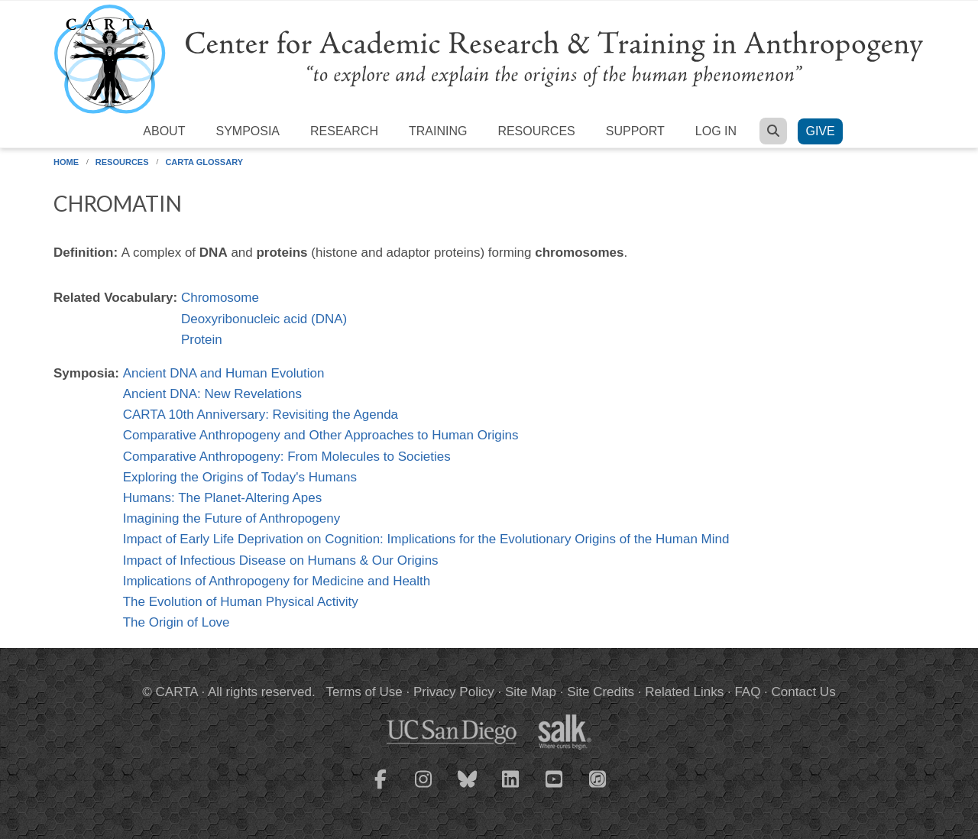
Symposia (247, 131)
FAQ (747, 692)
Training (438, 131)
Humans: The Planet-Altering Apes (222, 498)
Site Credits (600, 692)
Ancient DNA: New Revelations (212, 394)
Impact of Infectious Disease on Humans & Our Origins (281, 560)
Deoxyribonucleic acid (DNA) (264, 319)
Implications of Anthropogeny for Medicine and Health (277, 581)
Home (66, 162)
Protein (201, 339)
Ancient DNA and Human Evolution (224, 373)
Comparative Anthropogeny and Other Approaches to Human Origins (321, 435)
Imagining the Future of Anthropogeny (231, 518)
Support (635, 131)
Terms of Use (364, 692)
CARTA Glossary (204, 162)
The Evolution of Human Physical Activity (240, 601)
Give (819, 131)
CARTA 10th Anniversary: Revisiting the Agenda (260, 414)
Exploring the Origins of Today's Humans (240, 477)
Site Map (530, 692)
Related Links (684, 692)
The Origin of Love (176, 622)
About (164, 131)
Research (344, 131)
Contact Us (804, 692)
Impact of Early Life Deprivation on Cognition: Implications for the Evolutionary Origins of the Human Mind (426, 539)
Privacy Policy (453, 692)
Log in (716, 131)
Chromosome (220, 297)
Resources (536, 131)
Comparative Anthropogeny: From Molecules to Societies (287, 456)
